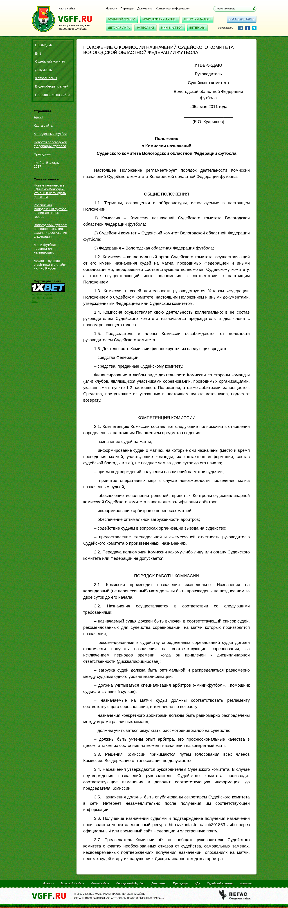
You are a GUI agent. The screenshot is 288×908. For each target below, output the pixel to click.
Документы (145, 8)
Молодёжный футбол (50, 134)
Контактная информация (172, 8)
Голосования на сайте (52, 95)
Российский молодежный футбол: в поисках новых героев (51, 210)
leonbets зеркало (43, 294)
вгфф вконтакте (241, 19)
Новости (111, 8)
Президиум (43, 45)
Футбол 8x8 (145, 27)
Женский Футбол (198, 19)
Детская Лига (119, 27)
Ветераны (197, 27)
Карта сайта (66, 8)
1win (35, 301)
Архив (38, 117)
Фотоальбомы (46, 78)
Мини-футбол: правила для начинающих (45, 248)
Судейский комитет (50, 61)
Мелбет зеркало (42, 297)
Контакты (246, 883)
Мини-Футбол (172, 27)
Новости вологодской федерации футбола (50, 144)
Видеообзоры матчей (52, 86)
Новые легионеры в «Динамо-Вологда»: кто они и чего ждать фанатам (50, 191)
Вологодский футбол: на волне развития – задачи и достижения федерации (50, 230)
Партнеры (127, 8)
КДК (38, 53)
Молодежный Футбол (159, 19)
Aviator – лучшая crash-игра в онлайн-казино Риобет (50, 264)
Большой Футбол (122, 19)
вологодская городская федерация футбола (74, 27)
